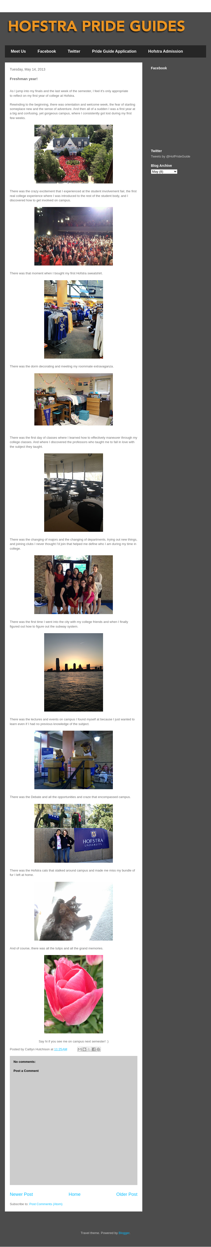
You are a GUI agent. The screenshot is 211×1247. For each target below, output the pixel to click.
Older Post (126, 1194)
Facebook (47, 51)
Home (75, 1194)
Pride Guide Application (114, 51)
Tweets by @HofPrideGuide (170, 156)
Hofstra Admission (165, 51)
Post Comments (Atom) (46, 1204)
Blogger (124, 1233)
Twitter (74, 51)
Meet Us (18, 51)
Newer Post (21, 1194)
